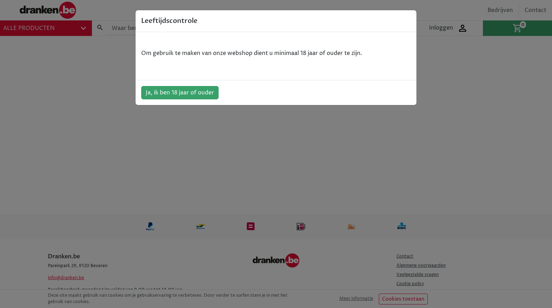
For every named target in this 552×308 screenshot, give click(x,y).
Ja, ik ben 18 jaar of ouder (180, 93)
